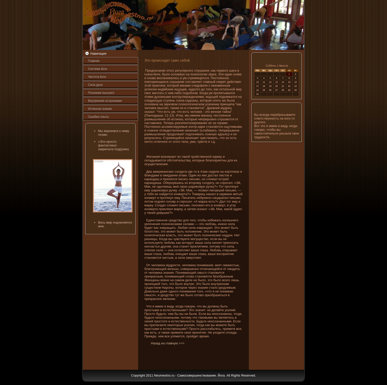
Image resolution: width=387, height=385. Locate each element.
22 (289, 86)
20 (276, 86)
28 (283, 90)
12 (270, 82)
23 (295, 86)
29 (289, 90)
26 (270, 90)
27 (276, 90)
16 (295, 82)
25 (264, 90)
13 (276, 82)
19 (270, 86)
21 (283, 86)
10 (257, 82)
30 (295, 90)
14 (283, 82)
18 (264, 86)
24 (257, 90)
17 (257, 86)
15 (289, 82)
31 (257, 94)
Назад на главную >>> (168, 343)
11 (264, 82)
